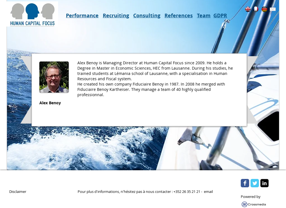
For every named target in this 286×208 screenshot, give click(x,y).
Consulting (146, 15)
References (179, 15)
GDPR (220, 15)
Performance (82, 15)
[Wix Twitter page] (255, 183)
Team (204, 15)
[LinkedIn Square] (264, 183)
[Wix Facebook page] (245, 183)
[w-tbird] (252, 174)
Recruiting (116, 15)
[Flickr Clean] (264, 174)
